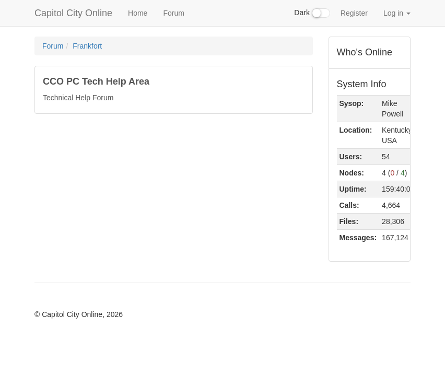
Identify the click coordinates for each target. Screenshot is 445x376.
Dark (312, 13)
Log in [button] (397, 13)
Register (354, 13)
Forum (173, 13)
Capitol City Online (73, 13)
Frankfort (87, 46)
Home (137, 13)
